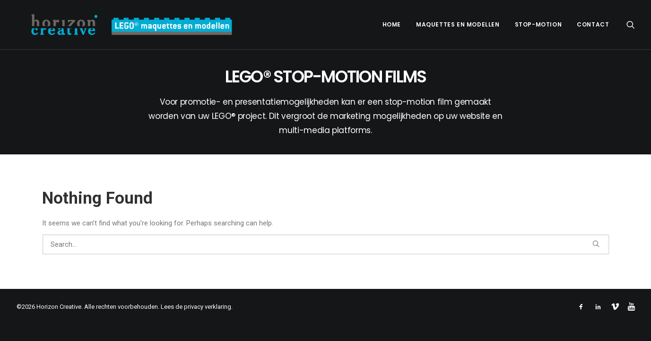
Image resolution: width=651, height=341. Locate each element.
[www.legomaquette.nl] (119, 24)
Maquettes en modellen (458, 24)
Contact (593, 24)
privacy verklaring (207, 306)
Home (391, 24)
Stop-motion (538, 24)
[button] (630, 24)
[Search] (325, 244)
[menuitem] (392, 24)
